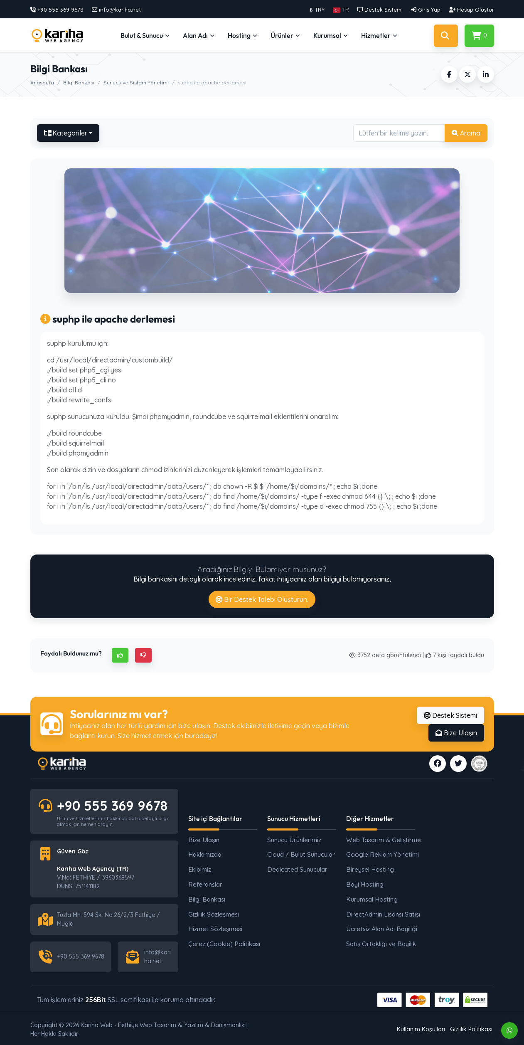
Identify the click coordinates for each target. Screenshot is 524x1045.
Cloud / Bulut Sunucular (301, 854)
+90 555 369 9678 (112, 805)
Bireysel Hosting (370, 869)
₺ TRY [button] (317, 9)
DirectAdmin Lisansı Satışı (380, 914)
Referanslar (205, 884)
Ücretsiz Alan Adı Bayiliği (380, 929)
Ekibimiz (199, 869)
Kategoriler (65, 133)
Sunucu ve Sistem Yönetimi (136, 82)
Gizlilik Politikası (471, 1029)
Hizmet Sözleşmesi (215, 929)
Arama (466, 133)
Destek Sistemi (450, 715)
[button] (341, 9)
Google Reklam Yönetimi (380, 854)
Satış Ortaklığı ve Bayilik (380, 944)
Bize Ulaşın (456, 733)
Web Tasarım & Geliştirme (380, 840)
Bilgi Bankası (78, 82)
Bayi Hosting (365, 884)
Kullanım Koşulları (421, 1029)
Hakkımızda (204, 854)
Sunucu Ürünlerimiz (294, 840)
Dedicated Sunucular (297, 869)
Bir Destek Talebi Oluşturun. (262, 599)
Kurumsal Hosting (372, 899)
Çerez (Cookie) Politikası (222, 944)
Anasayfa (42, 82)
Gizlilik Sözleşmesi (213, 914)
